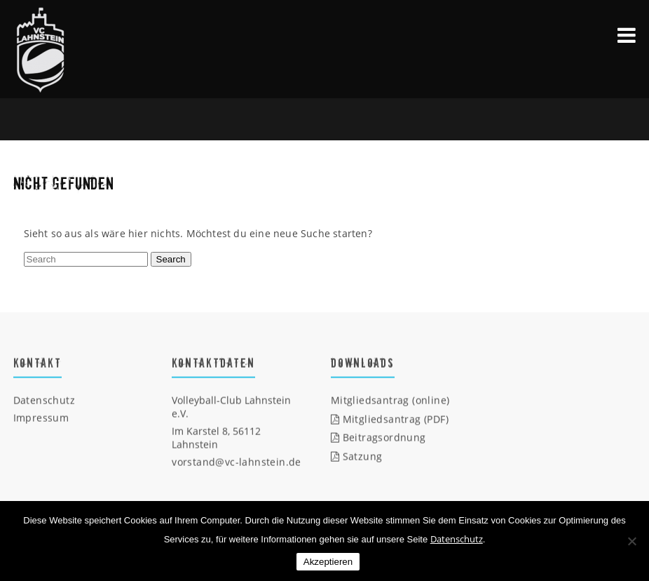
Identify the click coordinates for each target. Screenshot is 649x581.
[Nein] (631, 541)
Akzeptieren (328, 561)
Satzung (357, 456)
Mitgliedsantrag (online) (390, 400)
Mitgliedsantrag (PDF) (390, 419)
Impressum (41, 418)
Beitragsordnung (378, 437)
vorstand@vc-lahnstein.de (236, 462)
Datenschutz (44, 400)
